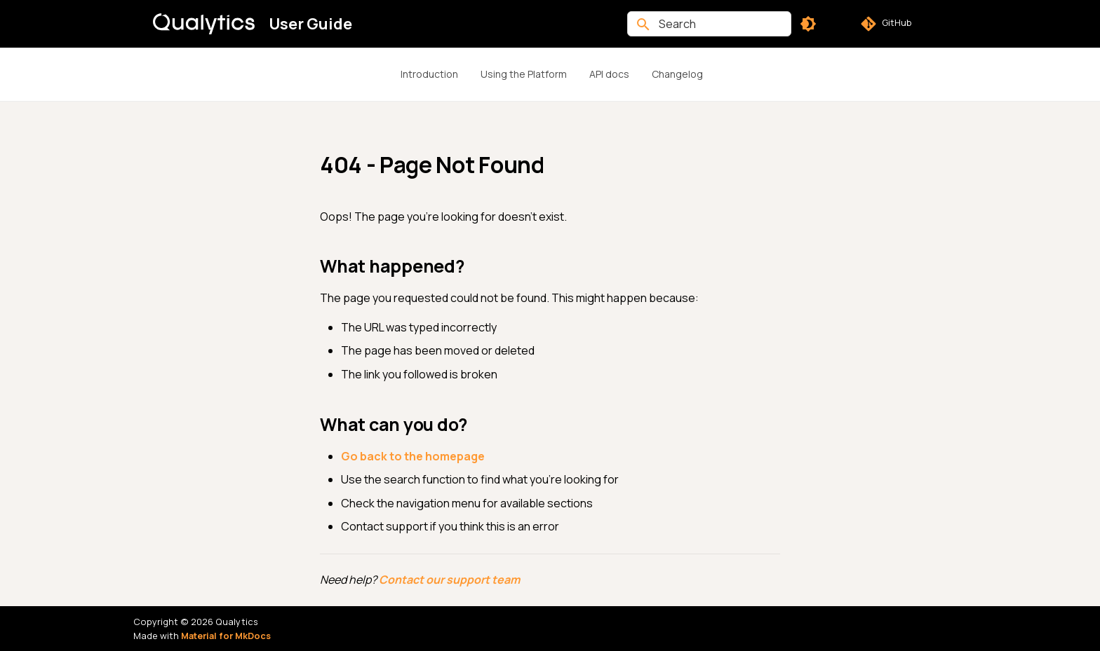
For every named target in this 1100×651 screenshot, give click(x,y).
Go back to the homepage (413, 456)
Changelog (677, 74)
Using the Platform (524, 74)
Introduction (429, 74)
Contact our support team (449, 579)
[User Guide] (204, 23)
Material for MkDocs (226, 635)
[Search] (709, 24)
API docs (609, 74)
